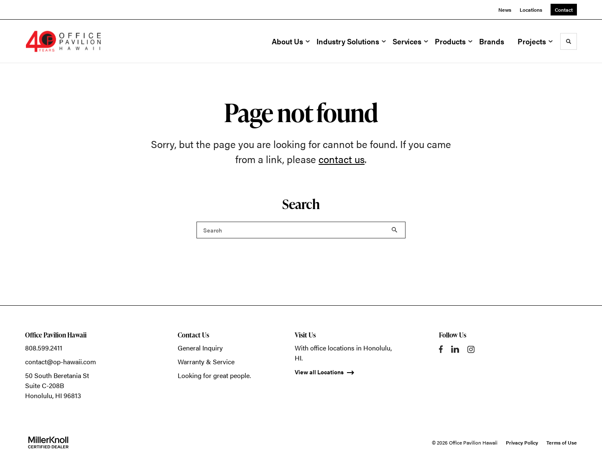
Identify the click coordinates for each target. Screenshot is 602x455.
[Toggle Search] (568, 41)
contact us (342, 159)
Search (394, 230)
